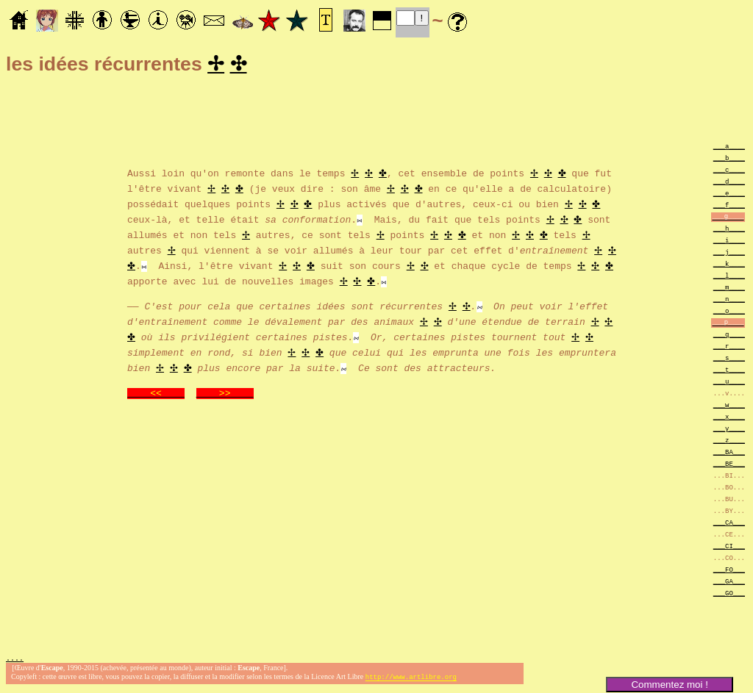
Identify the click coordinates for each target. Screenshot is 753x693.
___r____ (729, 348)
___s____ (729, 360)
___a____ (729, 148)
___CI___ (729, 548)
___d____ (729, 183)
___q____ (729, 336)
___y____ (729, 430)
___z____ (729, 442)
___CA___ (729, 524)
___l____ (729, 277)
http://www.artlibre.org (411, 681)
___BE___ (729, 465)
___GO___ (729, 595)
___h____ (729, 230)
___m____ (729, 289)
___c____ (729, 171)
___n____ (729, 301)
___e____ (729, 195)
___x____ (729, 418)
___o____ (729, 312)
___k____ (729, 265)
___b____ (729, 160)
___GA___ (729, 583)
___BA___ (729, 454)
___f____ (729, 207)
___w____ (729, 407)
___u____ (729, 383)
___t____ (729, 371)
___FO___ (729, 571)
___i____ (729, 242)
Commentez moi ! (669, 684)
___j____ (729, 254)
